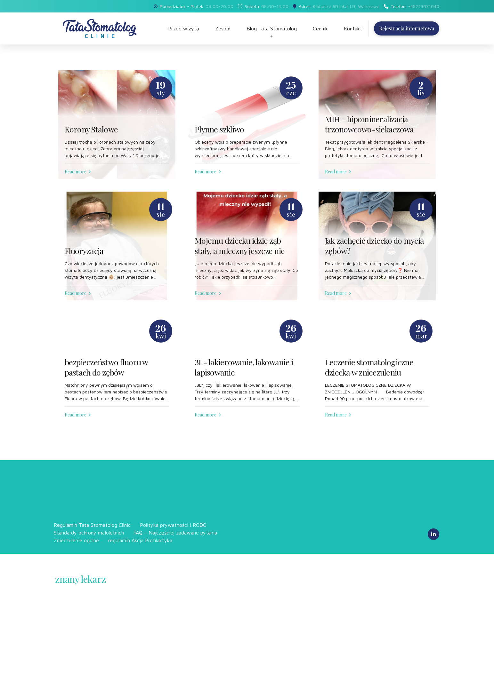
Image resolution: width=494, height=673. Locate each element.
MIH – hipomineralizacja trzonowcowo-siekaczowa (369, 124)
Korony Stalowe (91, 129)
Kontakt (353, 28)
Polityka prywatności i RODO (173, 525)
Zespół (223, 28)
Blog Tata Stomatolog (272, 28)
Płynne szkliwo (219, 129)
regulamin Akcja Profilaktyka (140, 540)
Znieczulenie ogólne (76, 540)
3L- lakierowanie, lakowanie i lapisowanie (244, 367)
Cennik (320, 28)
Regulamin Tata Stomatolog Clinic (92, 525)
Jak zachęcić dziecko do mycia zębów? (374, 245)
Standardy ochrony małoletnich (89, 532)
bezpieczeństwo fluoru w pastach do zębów (106, 367)
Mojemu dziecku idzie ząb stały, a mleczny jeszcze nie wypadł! (240, 250)
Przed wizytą (183, 28)
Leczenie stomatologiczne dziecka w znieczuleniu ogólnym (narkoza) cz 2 (369, 372)
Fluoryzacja (84, 251)
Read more (75, 172)
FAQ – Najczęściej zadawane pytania (175, 532)
